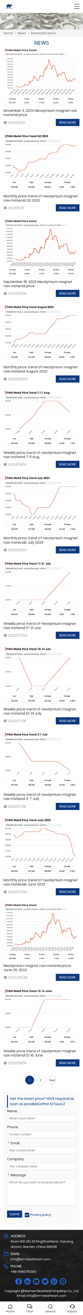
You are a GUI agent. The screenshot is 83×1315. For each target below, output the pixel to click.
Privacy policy (40, 1215)
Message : (17, 1175)
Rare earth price (43, 33)
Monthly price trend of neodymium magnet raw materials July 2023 (41, 540)
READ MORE (67, 122)
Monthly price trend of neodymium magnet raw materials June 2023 (41, 882)
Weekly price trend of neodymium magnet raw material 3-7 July (40, 796)
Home (8, 33)
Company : (16, 1159)
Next (52, 1080)
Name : (13, 1111)
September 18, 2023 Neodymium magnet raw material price (38, 284)
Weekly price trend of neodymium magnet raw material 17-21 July (40, 625)
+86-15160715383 (23, 1271)
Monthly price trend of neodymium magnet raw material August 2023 (41, 369)
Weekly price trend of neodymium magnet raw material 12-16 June (40, 1053)
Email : (14, 1143)
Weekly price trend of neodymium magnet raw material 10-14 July (40, 711)
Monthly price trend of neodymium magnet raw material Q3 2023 (41, 198)
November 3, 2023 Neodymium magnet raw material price (40, 112)
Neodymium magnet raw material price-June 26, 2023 (38, 968)
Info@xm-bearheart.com (30, 1259)
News (22, 33)
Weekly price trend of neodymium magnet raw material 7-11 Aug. (40, 455)
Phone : (13, 1127)
